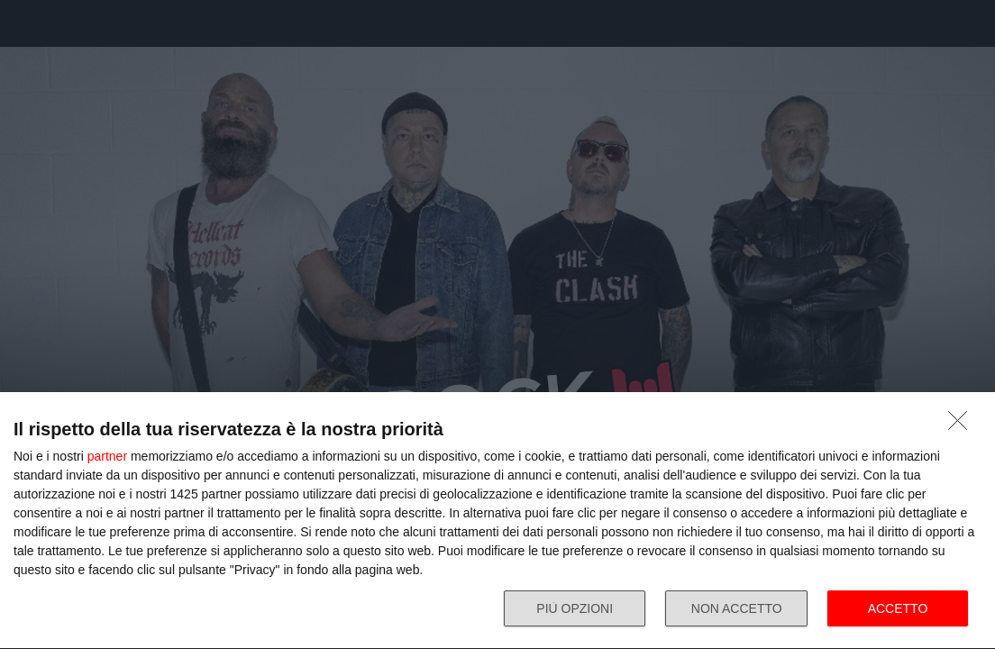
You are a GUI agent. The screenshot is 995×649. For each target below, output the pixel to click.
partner (107, 456)
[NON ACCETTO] (962, 425)
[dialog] (497, 521)
